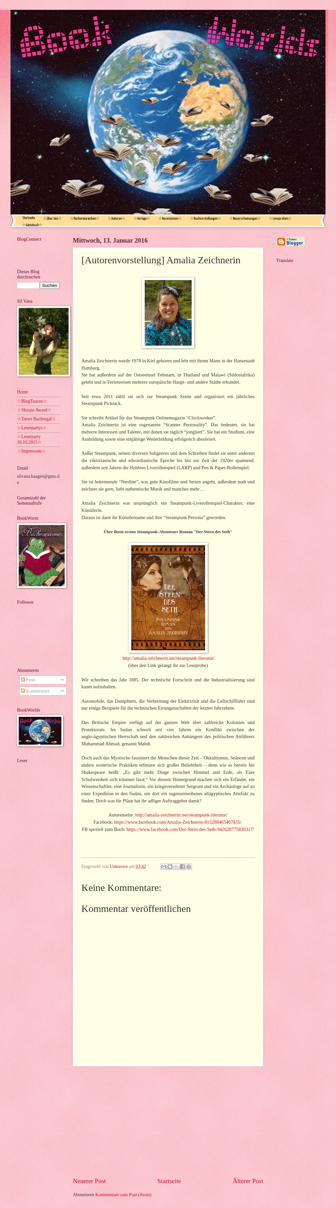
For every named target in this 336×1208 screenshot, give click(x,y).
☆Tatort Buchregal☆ (36, 418)
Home (22, 392)
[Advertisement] (168, 1121)
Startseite (28, 218)
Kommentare (35, 691)
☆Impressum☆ (31, 451)
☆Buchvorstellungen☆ (205, 218)
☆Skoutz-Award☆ (34, 410)
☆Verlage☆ (142, 218)
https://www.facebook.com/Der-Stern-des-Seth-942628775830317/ (190, 829)
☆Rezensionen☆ (170, 218)
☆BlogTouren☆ (32, 401)
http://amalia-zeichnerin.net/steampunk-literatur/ (168, 658)
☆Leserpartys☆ (32, 427)
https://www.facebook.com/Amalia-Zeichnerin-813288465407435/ (178, 822)
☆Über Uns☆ (52, 218)
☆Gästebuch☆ (32, 225)
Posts (28, 679)
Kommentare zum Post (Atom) (123, 1194)
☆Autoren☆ (116, 218)
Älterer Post (248, 1181)
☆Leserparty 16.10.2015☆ (29, 439)
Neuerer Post (89, 1181)
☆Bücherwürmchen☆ (84, 218)
